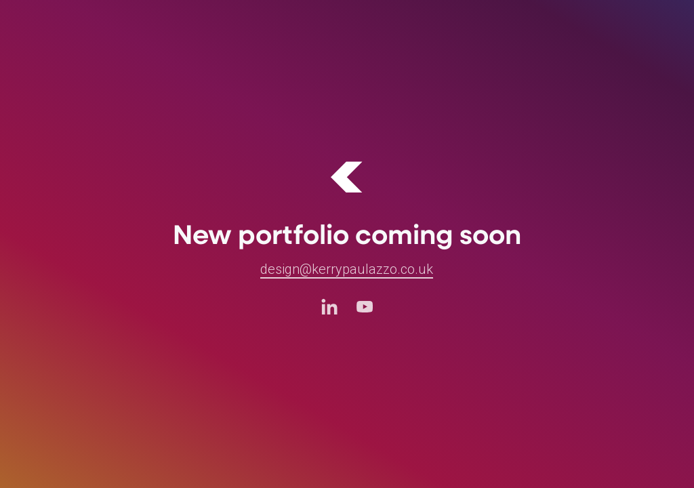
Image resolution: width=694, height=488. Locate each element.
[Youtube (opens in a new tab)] (364, 306)
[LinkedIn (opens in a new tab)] (329, 306)
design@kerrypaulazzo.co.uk (346, 269)
